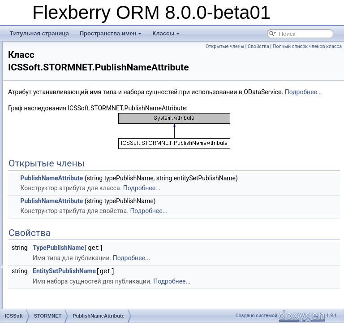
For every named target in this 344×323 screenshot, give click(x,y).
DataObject (57, 189)
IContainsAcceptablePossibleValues (86, 308)
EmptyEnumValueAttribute (75, 71)
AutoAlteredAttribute (68, 100)
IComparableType (65, 298)
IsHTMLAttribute (63, 169)
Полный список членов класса (307, 56)
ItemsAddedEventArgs (70, 209)
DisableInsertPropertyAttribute (80, 90)
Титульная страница (39, 33)
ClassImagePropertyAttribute (78, 120)
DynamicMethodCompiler (74, 258)
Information (57, 288)
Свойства (329, 46)
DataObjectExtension (69, 229)
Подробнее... (231, 102)
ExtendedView (61, 278)
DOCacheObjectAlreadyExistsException (91, 248)
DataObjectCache (65, 219)
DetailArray (57, 199)
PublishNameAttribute (70, 179)
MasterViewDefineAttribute (76, 150)
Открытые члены (295, 46)
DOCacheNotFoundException (79, 239)
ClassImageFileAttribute (72, 110)
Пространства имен (111, 33)
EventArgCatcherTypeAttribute (80, 160)
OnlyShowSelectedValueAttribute (83, 61)
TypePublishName (170, 267)
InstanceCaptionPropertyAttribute (83, 130)
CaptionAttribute (63, 51)
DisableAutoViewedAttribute (77, 81)
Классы (166, 33)
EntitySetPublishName (176, 290)
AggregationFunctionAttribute (78, 140)
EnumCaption (60, 268)
